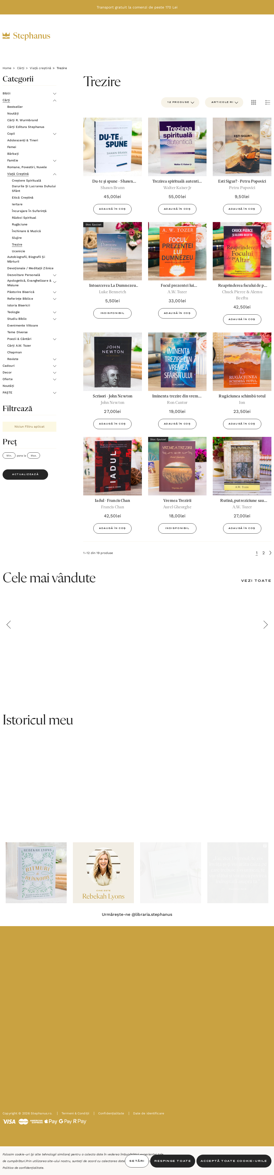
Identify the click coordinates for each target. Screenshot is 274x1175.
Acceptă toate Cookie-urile (234, 1161)
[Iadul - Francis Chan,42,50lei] (112, 466)
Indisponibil (113, 313)
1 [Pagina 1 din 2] (256, 552)
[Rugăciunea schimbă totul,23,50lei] (242, 361)
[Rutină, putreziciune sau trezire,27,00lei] (242, 466)
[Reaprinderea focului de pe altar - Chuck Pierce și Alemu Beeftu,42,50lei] (242, 251)
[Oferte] (167, 31)
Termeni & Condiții (73, 1144)
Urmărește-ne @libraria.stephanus (137, 914)
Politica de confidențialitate (23, 1168)
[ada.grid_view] (253, 102)
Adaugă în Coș (112, 209)
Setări (136, 1161)
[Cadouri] (114, 31)
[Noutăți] (194, 31)
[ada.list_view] (267, 102)
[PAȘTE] (73, 42)
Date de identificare (146, 1144)
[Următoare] (270, 553)
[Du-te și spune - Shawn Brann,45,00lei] (112, 147)
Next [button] (265, 624)
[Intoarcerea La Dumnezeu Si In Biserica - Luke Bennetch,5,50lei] (112, 251)
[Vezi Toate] (256, 581)
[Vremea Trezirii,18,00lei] (177, 466)
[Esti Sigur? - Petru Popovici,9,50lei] (242, 147)
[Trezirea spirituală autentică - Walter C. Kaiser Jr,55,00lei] (177, 147)
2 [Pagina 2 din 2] (263, 552)
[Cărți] (89, 31)
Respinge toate (172, 1161)
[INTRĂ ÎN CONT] (240, 36)
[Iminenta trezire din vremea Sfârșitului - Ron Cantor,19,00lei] (177, 361)
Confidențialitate (109, 1144)
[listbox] (224, 102)
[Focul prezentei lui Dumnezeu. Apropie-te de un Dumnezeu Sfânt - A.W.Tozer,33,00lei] (177, 251)
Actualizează (25, 475)
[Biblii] (66, 31)
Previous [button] (8, 624)
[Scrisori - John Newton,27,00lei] (112, 361)
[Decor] (141, 31)
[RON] (226, 37)
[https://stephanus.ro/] (32, 36)
